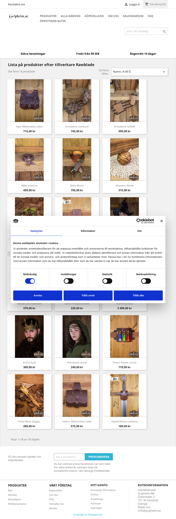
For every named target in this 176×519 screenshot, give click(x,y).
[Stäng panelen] (161, 221)
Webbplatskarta (17, 503)
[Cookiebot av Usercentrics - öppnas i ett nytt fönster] (139, 221)
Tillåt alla (138, 295)
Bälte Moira (77, 185)
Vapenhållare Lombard (124, 421)
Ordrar (94, 494)
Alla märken (70, 16)
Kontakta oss (16, 4)
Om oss (113, 16)
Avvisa (38, 295)
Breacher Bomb (125, 185)
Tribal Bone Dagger (29, 421)
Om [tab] (139, 230)
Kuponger (96, 508)
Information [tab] (88, 230)
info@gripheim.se (149, 510)
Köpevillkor (94, 16)
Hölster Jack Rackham (29, 303)
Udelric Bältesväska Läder (77, 421)
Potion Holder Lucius (124, 362)
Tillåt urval (88, 295)
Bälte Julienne (29, 185)
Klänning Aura (124, 303)
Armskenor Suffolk (124, 126)
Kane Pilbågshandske (77, 303)
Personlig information (103, 490)
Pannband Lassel (77, 362)
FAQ (150, 16)
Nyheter (12, 494)
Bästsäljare (14, 499)
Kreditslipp (97, 499)
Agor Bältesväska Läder (29, 126)
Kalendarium (133, 16)
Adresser (96, 503)
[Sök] (146, 31)
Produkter (48, 16)
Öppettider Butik (53, 21)
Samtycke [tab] (36, 230)
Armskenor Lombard (77, 126)
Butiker (53, 508)
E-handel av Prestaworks (88, 514)
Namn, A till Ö (139, 72)
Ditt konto (99, 485)
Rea (10, 490)
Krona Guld (29, 362)
